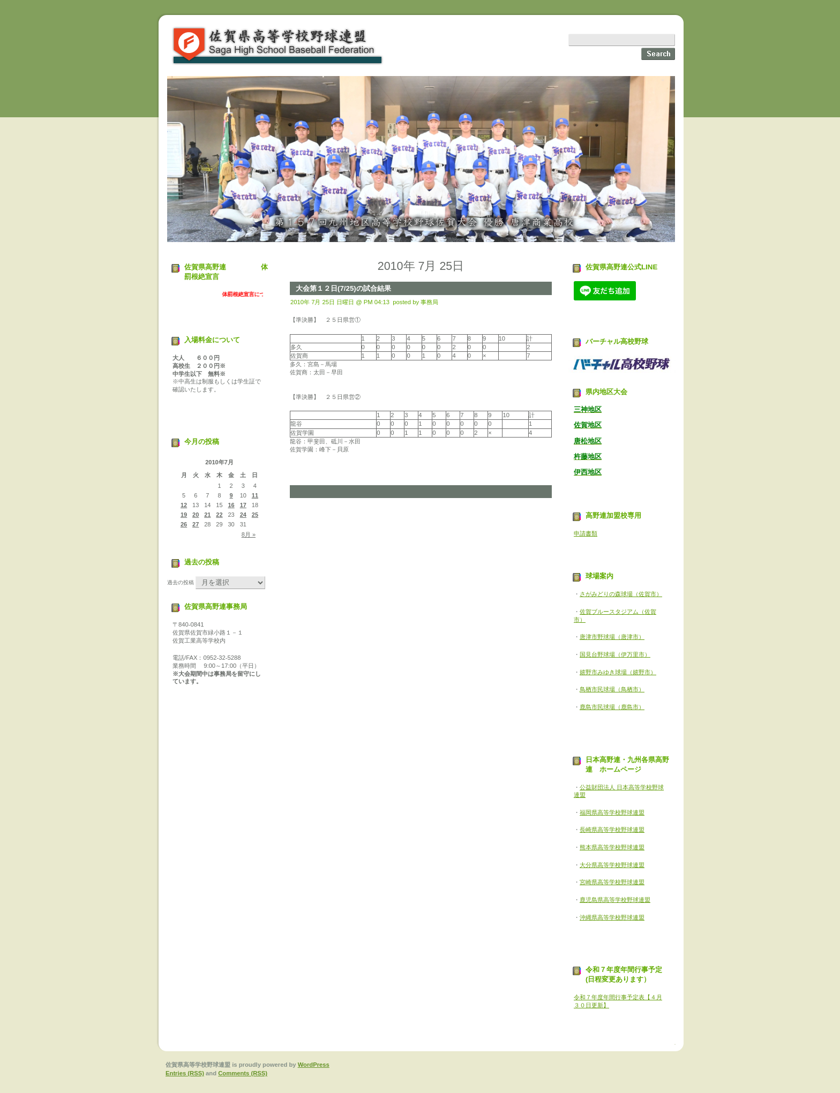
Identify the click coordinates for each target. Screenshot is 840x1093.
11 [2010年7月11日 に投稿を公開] (255, 495)
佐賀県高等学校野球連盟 (278, 45)
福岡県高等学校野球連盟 (612, 812)
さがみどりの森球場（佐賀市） (621, 594)
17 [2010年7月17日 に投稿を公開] (243, 505)
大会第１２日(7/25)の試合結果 (343, 288)
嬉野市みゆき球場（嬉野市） (618, 672)
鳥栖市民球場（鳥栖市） (612, 689)
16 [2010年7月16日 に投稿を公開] (231, 505)
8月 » (249, 534)
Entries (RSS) (185, 1073)
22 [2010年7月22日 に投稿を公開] (219, 514)
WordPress (313, 1064)
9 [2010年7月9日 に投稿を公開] (231, 495)
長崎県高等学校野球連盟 (612, 829)
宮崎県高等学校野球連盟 (612, 882)
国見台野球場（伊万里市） (615, 654)
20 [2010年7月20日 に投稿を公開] (195, 514)
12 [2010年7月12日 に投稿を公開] (184, 505)
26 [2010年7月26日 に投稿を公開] (184, 524)
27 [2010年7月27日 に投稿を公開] (195, 524)
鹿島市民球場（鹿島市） (612, 707)
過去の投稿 (180, 582)
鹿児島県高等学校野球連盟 (615, 899)
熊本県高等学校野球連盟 (612, 847)
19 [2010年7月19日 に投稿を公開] (184, 514)
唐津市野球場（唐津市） (612, 637)
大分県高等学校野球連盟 (612, 865)
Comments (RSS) (242, 1073)
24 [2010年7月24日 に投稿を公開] (243, 514)
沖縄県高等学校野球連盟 (612, 917)
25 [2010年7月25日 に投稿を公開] (255, 514)
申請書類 (585, 533)
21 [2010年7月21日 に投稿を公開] (207, 514)
